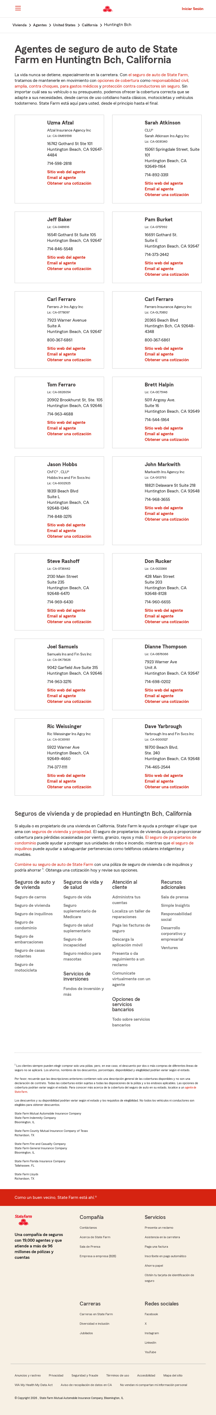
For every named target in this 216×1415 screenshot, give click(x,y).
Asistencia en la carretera (162, 1237)
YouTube (150, 1352)
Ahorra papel (154, 1265)
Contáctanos (88, 1227)
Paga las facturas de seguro (131, 928)
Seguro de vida (77, 897)
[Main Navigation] (18, 8)
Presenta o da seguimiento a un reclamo (128, 959)
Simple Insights (175, 905)
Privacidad (56, 1375)
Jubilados (86, 1333)
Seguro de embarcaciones (29, 939)
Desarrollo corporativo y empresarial (173, 934)
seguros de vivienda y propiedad (61, 832)
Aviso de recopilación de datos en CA (86, 1385)
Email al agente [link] (61, 177)
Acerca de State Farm (95, 1237)
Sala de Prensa (90, 1246)
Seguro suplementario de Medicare (79, 911)
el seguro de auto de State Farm (158, 75)
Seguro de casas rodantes (30, 953)
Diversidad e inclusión (94, 1323)
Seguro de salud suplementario (78, 928)
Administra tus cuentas (126, 900)
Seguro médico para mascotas (82, 956)
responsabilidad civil (169, 80)
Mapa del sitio (172, 1375)
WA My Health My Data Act (34, 1385)
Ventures (169, 948)
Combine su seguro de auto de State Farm (54, 864)
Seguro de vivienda (32, 905)
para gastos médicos (79, 86)
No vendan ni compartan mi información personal (153, 1385)
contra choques (43, 86)
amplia (21, 86)
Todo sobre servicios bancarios (131, 1022)
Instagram (152, 1333)
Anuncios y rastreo (28, 1375)
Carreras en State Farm (96, 1314)
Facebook (151, 1314)
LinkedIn (150, 1342)
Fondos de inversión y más (83, 992)
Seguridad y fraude (85, 1375)
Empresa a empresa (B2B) (98, 1256)
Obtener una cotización (69, 183)
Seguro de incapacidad (74, 942)
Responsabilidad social (176, 917)
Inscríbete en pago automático (165, 1256)
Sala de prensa (174, 897)
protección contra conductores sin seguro (141, 86)
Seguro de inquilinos (34, 914)
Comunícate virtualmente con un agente (131, 979)
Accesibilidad (146, 1375)
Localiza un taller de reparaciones (131, 914)
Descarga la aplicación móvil (127, 942)
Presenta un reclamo (159, 1227)
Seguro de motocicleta (26, 967)
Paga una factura (156, 1246)
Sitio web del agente (66, 172)
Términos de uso (117, 1375)
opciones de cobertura (118, 80)
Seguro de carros (30, 897)
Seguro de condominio (26, 925)
